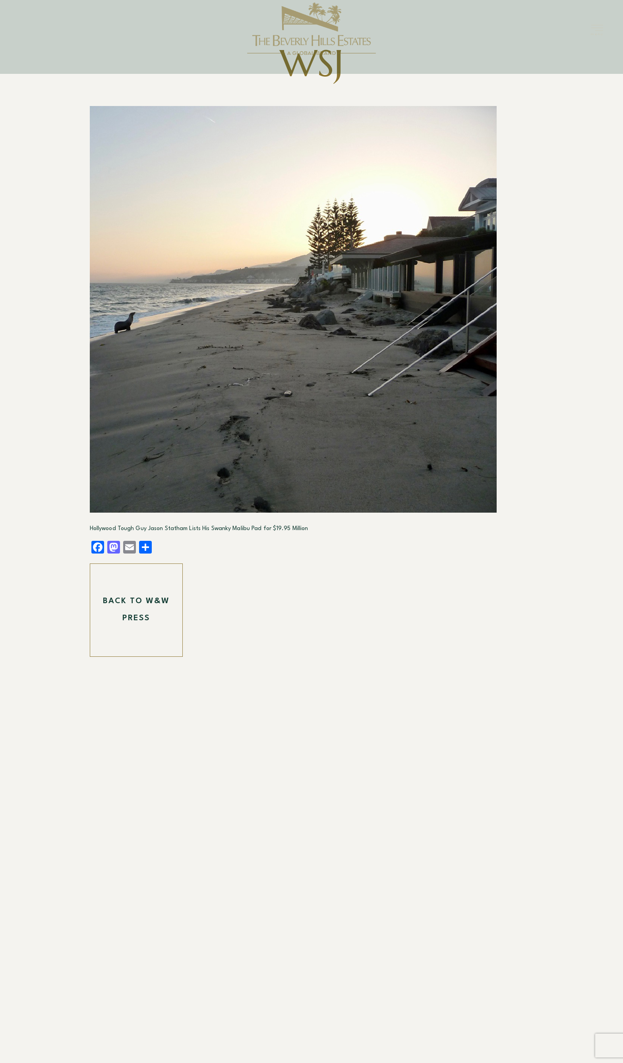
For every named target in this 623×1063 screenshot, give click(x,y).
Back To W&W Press (136, 610)
